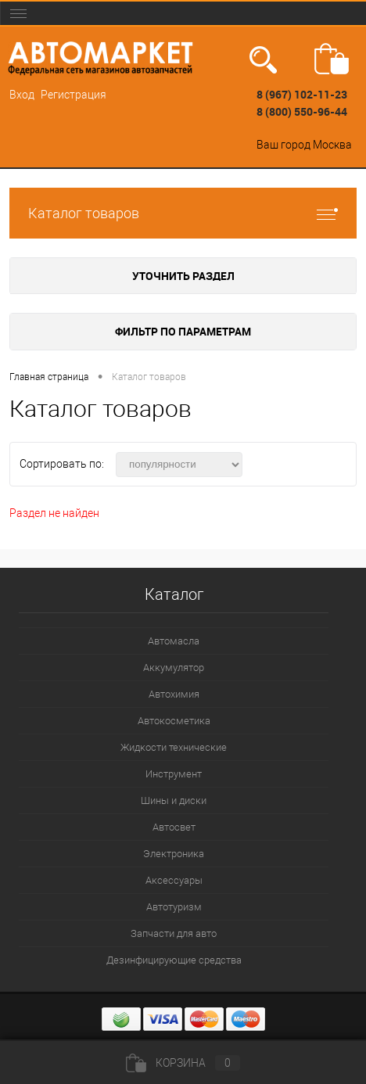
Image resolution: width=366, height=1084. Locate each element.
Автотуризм (174, 907)
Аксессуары (174, 880)
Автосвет (174, 827)
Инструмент (173, 774)
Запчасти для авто (174, 933)
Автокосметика (174, 721)
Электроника (173, 854)
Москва (332, 144)
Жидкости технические (173, 747)
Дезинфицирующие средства (174, 960)
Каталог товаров (183, 213)
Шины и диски (173, 800)
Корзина (183, 1063)
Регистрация (73, 94)
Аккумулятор (173, 667)
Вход (21, 94)
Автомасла (173, 641)
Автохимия (174, 694)
